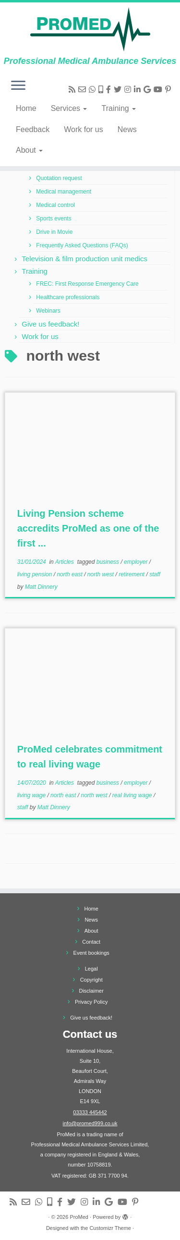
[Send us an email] (83, 89)
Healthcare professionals (67, 297)
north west (101, 574)
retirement (132, 574)
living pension (35, 574)
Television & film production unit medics (84, 259)
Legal (91, 969)
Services (69, 108)
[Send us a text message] (102, 89)
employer (136, 562)
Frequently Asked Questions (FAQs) (82, 245)
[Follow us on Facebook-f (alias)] (110, 89)
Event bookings (91, 953)
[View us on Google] (149, 89)
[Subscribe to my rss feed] (73, 89)
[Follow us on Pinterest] (169, 89)
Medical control (55, 205)
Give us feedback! (50, 324)
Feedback (32, 129)
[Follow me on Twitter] (119, 89)
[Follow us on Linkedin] (139, 89)
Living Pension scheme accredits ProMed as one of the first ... (88, 528)
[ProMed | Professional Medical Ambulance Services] (90, 29)
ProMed (79, 1217)
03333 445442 (90, 1112)
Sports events (53, 218)
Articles (65, 562)
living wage (32, 795)
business (108, 562)
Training (118, 108)
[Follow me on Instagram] (129, 89)
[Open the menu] (18, 86)
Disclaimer (91, 991)
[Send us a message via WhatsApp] (93, 89)
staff (154, 574)
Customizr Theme (110, 1228)
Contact (91, 942)
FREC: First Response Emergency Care (87, 283)
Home (26, 108)
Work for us (83, 129)
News (127, 129)
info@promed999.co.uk (90, 1123)
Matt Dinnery (41, 587)
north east (70, 574)
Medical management (63, 191)
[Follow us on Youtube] (159, 89)
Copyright (91, 980)
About (29, 150)
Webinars (48, 310)
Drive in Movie (54, 232)
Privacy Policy (91, 1002)
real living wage (133, 795)
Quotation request (59, 178)
